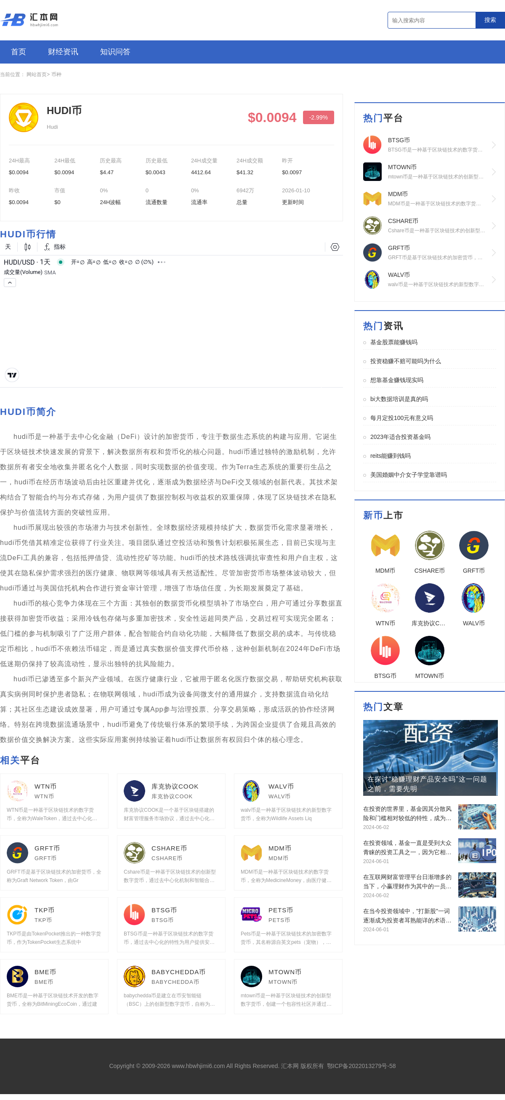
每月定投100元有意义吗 (401, 417)
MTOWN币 (285, 971)
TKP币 (45, 910)
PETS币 (280, 910)
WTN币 (46, 786)
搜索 (490, 19)
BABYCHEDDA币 (179, 971)
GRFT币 (47, 848)
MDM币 (280, 848)
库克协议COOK (175, 786)
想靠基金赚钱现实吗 (396, 380)
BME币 (45, 971)
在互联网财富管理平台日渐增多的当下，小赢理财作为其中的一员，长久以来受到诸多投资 (407, 882)
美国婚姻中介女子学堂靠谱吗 (408, 474)
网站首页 (37, 74)
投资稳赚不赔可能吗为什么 (405, 361)
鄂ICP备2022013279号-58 (361, 1066)
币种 (56, 74)
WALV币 (281, 786)
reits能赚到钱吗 (390, 455)
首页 (18, 52)
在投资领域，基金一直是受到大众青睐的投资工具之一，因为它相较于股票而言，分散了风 (407, 848)
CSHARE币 (169, 848)
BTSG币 (164, 910)
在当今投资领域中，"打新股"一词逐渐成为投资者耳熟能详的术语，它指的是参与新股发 (407, 916)
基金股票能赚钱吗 (393, 342)
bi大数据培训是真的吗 (399, 399)
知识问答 (115, 52)
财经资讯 (63, 52)
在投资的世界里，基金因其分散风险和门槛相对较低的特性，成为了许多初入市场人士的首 (407, 814)
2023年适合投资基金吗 (400, 436)
